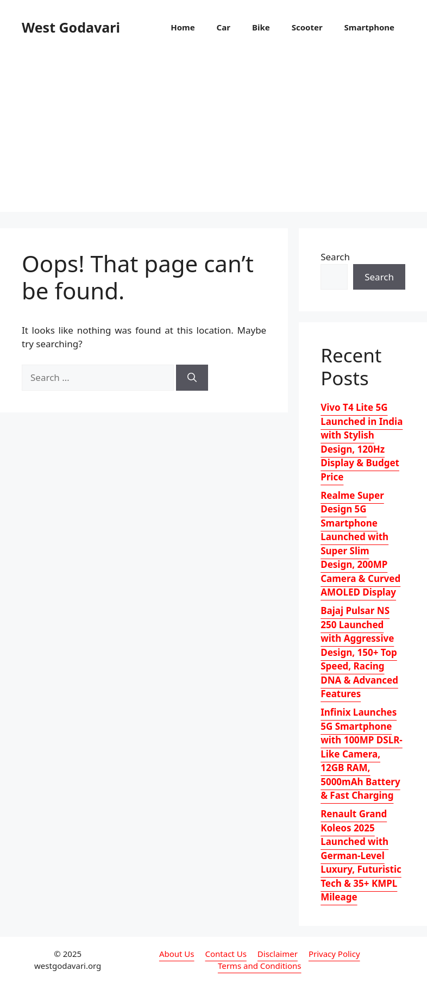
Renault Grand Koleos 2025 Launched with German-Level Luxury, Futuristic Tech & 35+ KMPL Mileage (361, 855)
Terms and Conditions (260, 965)
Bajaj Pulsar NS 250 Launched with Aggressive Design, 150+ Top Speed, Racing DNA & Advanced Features (359, 652)
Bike (261, 27)
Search (335, 257)
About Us (176, 953)
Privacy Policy (334, 953)
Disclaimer (278, 953)
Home (182, 27)
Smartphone (369, 27)
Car (223, 27)
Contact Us (226, 953)
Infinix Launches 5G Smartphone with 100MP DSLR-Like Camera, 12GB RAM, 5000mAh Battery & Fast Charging (362, 754)
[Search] (192, 378)
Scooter (307, 27)
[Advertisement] (213, 136)
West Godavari (71, 27)
